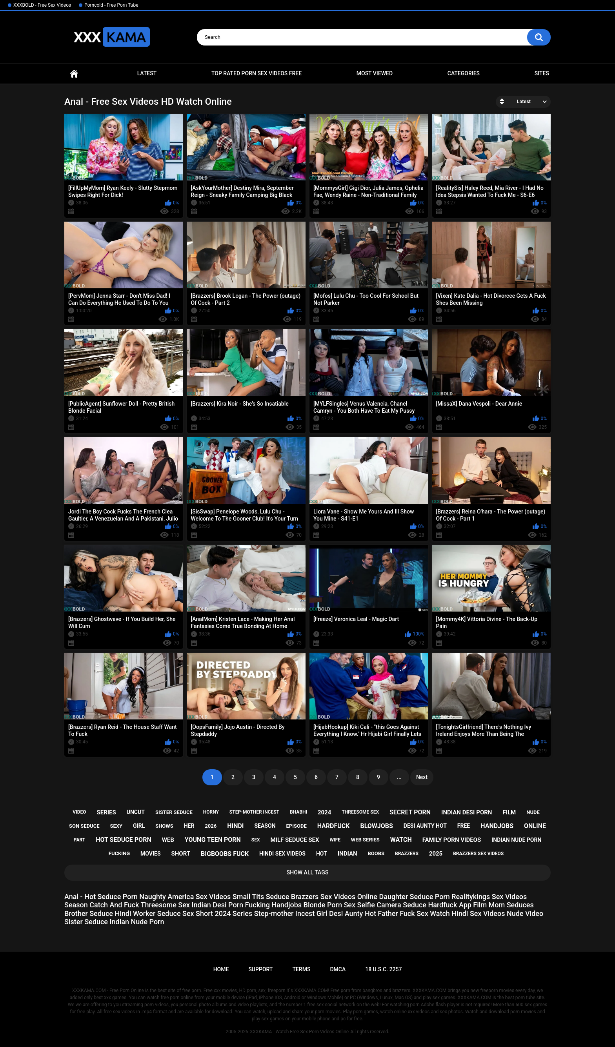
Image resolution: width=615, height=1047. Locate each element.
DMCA (338, 969)
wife (335, 840)
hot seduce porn (123, 839)
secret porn (410, 812)
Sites (542, 73)
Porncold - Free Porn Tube (111, 5)
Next (422, 777)
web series (365, 840)
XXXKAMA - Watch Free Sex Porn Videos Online (299, 1031)
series (106, 812)
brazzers (406, 853)
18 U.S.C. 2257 (383, 969)
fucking (119, 853)
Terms (301, 969)
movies (150, 853)
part (80, 840)
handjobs (496, 826)
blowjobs (376, 826)
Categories (464, 73)
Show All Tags (308, 872)
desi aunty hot (425, 826)
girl (139, 826)
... (399, 777)
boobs (376, 853)
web (168, 839)
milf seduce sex (294, 839)
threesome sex (360, 812)
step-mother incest (254, 812)
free (463, 826)
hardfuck (333, 826)
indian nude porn (516, 840)
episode (296, 826)
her (189, 826)
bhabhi (298, 812)
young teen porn (213, 839)
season (264, 826)
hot (321, 853)
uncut (136, 812)
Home (74, 74)
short (180, 853)
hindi (235, 826)
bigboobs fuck (225, 854)
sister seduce (174, 812)
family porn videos (451, 839)
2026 (211, 826)
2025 (435, 853)
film (509, 812)
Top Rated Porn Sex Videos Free (256, 73)
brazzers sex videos (478, 853)
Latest (147, 73)
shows (164, 826)
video (79, 812)
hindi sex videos (282, 853)
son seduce (84, 826)
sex (255, 840)
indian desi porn (466, 812)
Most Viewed (375, 73)
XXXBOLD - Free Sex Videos (42, 5)
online (535, 826)
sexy (116, 826)
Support (260, 969)
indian (347, 853)
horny (211, 812)
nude (533, 812)
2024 (324, 812)
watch (401, 839)
